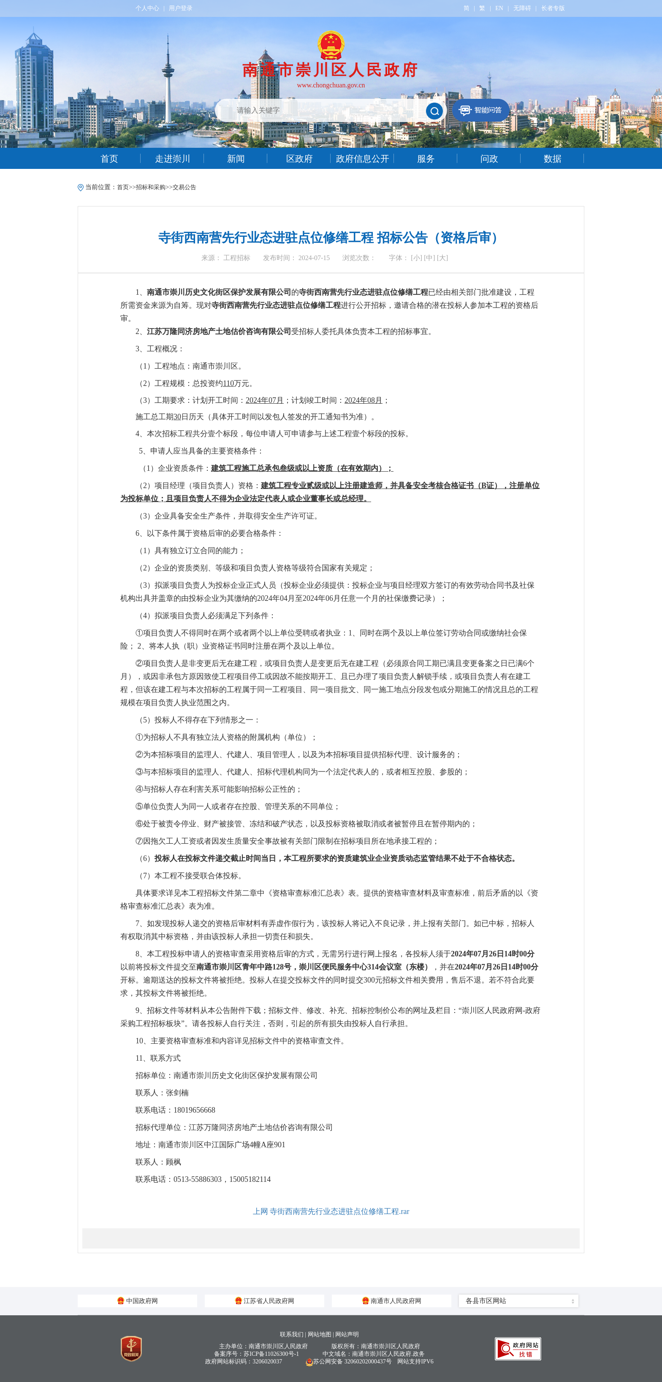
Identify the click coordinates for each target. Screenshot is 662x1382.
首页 (123, 187)
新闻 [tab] (236, 159)
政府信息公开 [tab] (362, 159)
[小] (416, 257)
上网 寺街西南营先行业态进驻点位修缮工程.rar (331, 1211)
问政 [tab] (489, 159)
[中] (429, 257)
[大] (442, 257)
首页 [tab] (109, 159)
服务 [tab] (426, 159)
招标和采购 (151, 187)
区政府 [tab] (299, 159)
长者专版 (553, 8)
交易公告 (184, 187)
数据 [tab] (553, 159)
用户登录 (181, 8)
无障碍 (522, 8)
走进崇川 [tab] (172, 159)
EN (499, 8)
